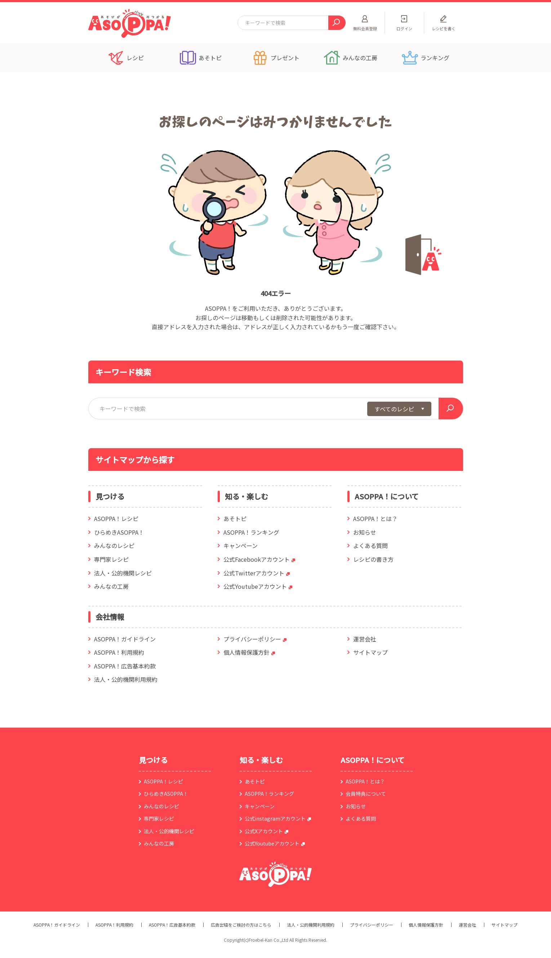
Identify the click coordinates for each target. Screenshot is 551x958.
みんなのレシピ (114, 545)
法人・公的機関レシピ (123, 573)
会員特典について (366, 793)
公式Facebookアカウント (256, 559)
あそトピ (234, 518)
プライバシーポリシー (252, 639)
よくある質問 (370, 545)
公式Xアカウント (264, 831)
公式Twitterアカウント (253, 573)
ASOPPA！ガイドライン (125, 639)
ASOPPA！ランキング (251, 532)
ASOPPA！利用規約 (119, 652)
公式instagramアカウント (275, 818)
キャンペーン (240, 545)
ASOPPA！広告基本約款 (125, 666)
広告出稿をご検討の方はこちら (241, 925)
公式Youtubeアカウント (255, 586)
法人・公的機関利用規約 (125, 679)
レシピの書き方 (373, 559)
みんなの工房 (111, 586)
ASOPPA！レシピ (116, 518)
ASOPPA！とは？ (375, 518)
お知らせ (364, 532)
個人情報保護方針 (246, 652)
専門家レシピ (111, 559)
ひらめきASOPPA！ (119, 532)
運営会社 (364, 639)
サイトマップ (370, 652)
